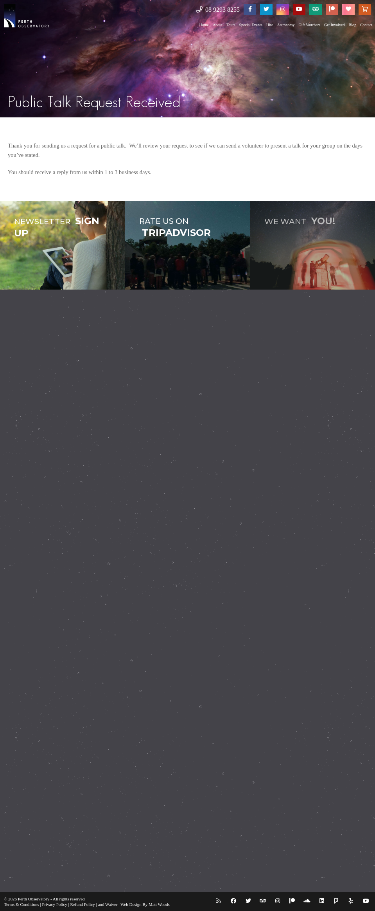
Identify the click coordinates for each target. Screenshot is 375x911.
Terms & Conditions (21, 904)
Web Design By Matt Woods (145, 904)
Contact (366, 25)
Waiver (111, 904)
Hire (269, 25)
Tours (230, 25)
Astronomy (285, 25)
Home (203, 25)
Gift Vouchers (309, 25)
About (217, 25)
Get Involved (334, 25)
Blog (352, 25)
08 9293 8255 (218, 9)
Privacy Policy (54, 904)
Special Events (250, 25)
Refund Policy (82, 904)
